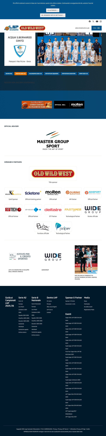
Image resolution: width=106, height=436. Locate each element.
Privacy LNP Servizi (63, 429)
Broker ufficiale (93, 216)
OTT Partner (53, 216)
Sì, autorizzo (52, 10)
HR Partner (72, 199)
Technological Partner (73, 216)
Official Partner (93, 199)
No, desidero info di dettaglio (52, 15)
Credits (88, 429)
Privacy (55, 429)
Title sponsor (53, 182)
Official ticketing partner (33, 199)
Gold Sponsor (13, 199)
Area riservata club (82, 28)
